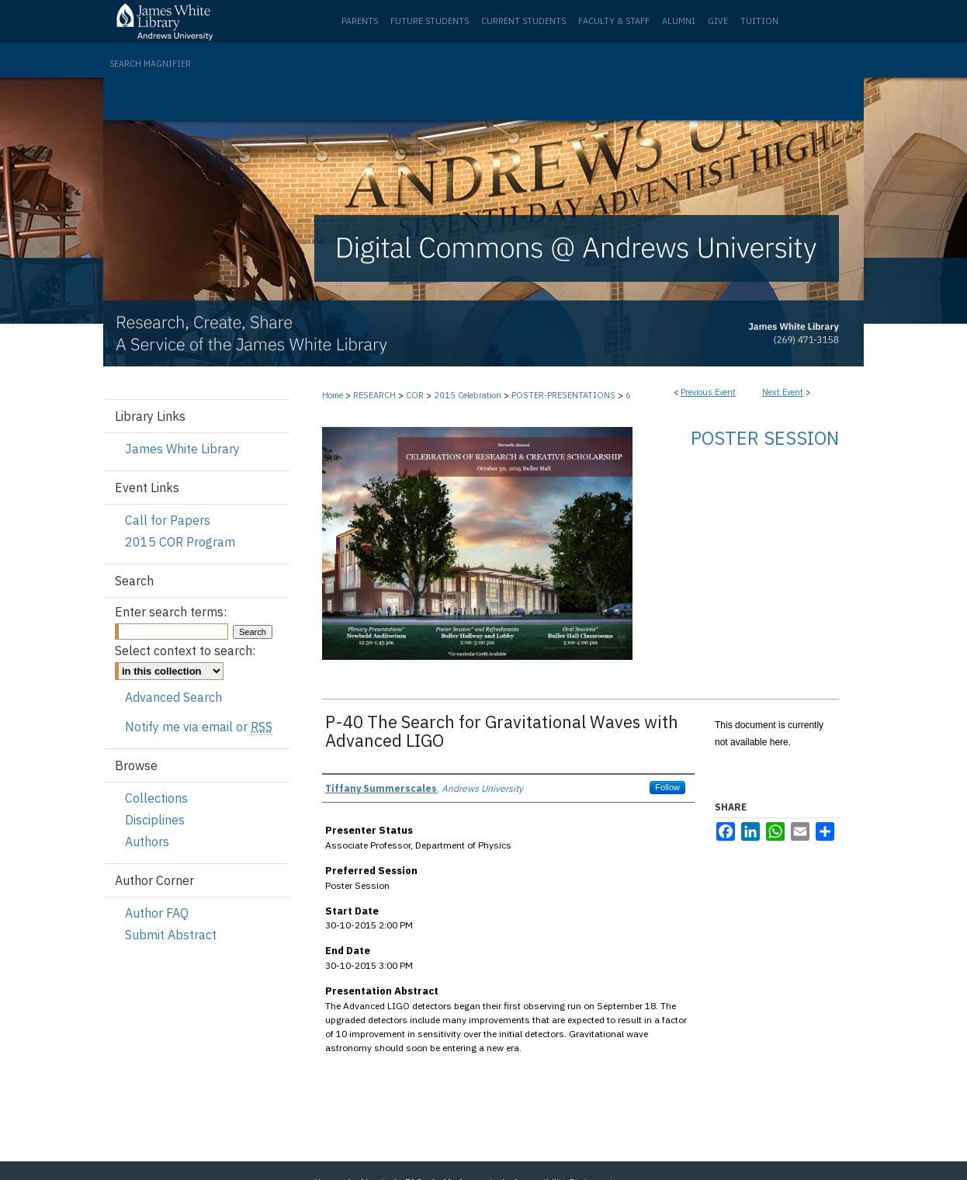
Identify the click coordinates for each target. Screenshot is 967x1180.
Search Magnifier (150, 63)
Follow (667, 787)
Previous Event (708, 392)
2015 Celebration (469, 395)
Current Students (523, 21)
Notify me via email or (198, 726)
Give (718, 21)
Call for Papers (167, 520)
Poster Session (765, 437)
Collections (156, 798)
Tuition (759, 21)
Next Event (782, 392)
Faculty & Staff (614, 21)
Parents (359, 21)
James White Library (182, 448)
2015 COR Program (180, 542)
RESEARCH (375, 395)
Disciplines (155, 820)
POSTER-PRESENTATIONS (564, 395)
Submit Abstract (171, 934)
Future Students (429, 21)
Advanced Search (173, 697)
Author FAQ (157, 913)
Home (332, 395)
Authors (147, 841)
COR (416, 395)
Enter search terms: (171, 612)
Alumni (678, 21)
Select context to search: (185, 650)
